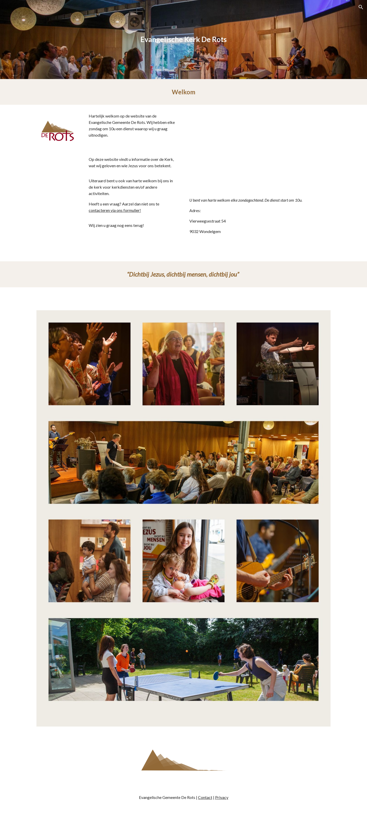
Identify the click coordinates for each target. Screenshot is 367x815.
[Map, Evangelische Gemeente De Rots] (259, 152)
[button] (361, 7)
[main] (183, 39)
